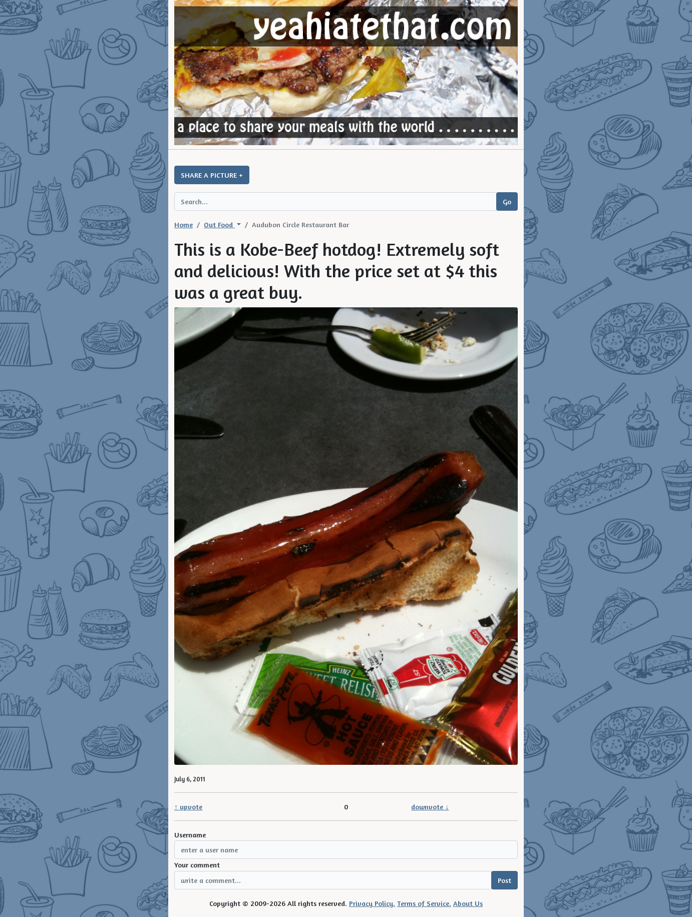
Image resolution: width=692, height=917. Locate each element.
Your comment (197, 864)
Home (183, 224)
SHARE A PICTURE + (212, 175)
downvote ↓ (430, 806)
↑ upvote (188, 806)
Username (190, 834)
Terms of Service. (424, 903)
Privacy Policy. (372, 903)
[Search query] (335, 201)
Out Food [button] (219, 224)
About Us (468, 903)
